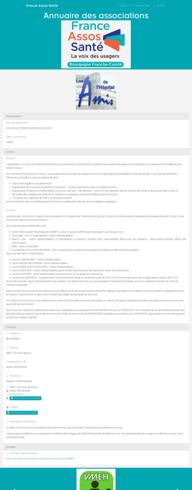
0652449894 (16, 394)
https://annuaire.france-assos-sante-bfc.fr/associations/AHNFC (40, 458)
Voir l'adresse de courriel (25, 398)
